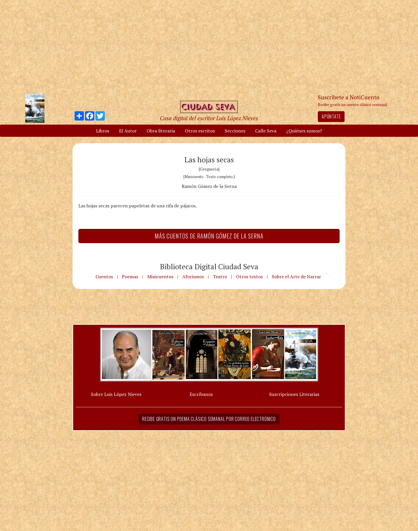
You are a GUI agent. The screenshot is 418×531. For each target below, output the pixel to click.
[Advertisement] (209, 46)
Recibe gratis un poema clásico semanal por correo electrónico (209, 418)
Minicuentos (160, 276)
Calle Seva (265, 131)
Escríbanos (201, 394)
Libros (102, 131)
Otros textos (249, 276)
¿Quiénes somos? (304, 131)
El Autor (128, 131)
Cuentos (104, 276)
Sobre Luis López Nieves (116, 394)
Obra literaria (161, 131)
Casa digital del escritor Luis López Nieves (209, 118)
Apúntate (331, 116)
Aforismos (193, 276)
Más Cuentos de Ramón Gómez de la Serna (209, 236)
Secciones (235, 131)
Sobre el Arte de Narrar (296, 276)
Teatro (220, 276)
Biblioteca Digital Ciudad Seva (209, 266)
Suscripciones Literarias (294, 394)
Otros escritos (200, 131)
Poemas (130, 276)
